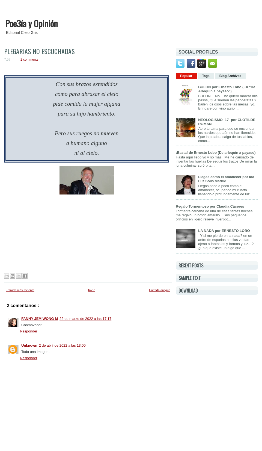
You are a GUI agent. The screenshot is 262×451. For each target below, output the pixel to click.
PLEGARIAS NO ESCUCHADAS (39, 51)
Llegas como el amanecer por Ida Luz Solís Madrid (226, 179)
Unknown (29, 345)
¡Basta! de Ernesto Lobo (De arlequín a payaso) (216, 153)
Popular (186, 76)
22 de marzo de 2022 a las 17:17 (85, 319)
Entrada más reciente (20, 290)
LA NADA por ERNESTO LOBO (224, 231)
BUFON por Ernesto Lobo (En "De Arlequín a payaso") (226, 89)
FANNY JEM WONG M (39, 319)
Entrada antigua (159, 290)
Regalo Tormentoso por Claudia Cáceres (210, 206)
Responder (28, 331)
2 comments (29, 59)
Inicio (91, 290)
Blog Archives (230, 76)
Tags (206, 76)
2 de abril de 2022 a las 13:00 (62, 345)
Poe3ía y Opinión (31, 23)
